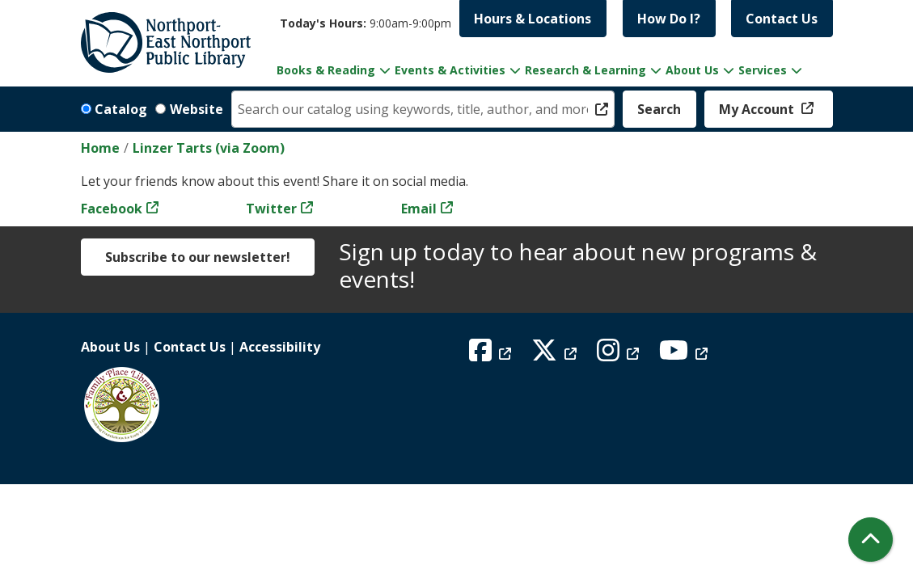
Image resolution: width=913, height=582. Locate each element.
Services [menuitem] (762, 70)
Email (419, 208)
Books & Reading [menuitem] (326, 70)
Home (100, 148)
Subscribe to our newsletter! (197, 257)
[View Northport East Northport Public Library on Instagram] (620, 355)
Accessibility (279, 347)
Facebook (111, 208)
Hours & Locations (532, 18)
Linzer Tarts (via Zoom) (209, 148)
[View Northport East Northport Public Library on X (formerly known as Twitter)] (556, 355)
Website (196, 109)
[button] (365, 23)
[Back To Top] (870, 539)
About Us (110, 347)
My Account (758, 109)
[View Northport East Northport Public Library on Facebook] (492, 355)
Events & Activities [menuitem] (450, 70)
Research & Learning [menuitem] (585, 70)
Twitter (271, 208)
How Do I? (668, 18)
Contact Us (782, 18)
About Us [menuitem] (692, 70)
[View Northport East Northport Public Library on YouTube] (685, 355)
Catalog (121, 109)
